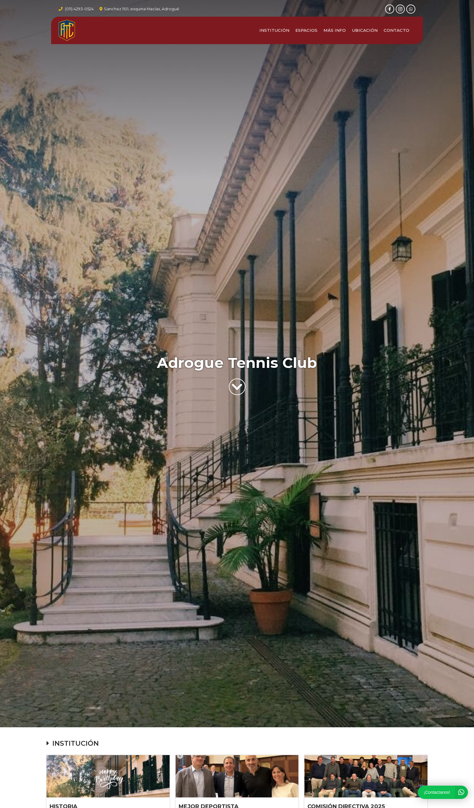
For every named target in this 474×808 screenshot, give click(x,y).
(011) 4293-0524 (79, 9)
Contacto (396, 31)
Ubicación (365, 31)
